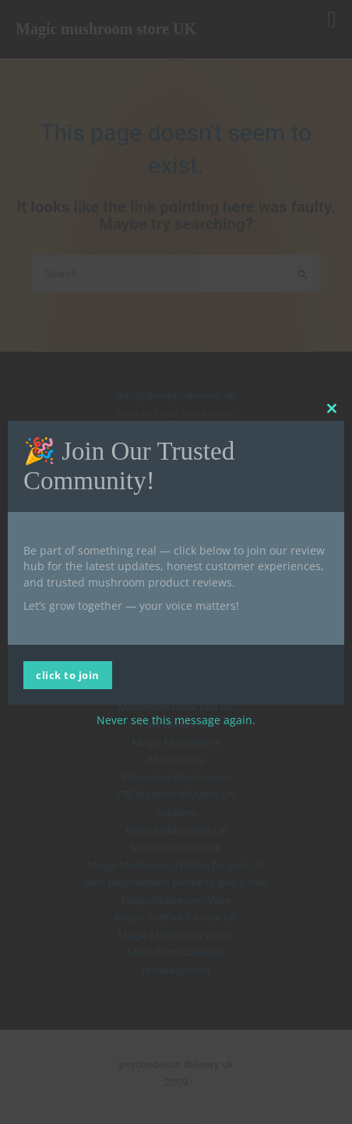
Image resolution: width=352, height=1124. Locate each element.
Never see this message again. (176, 720)
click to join (68, 675)
